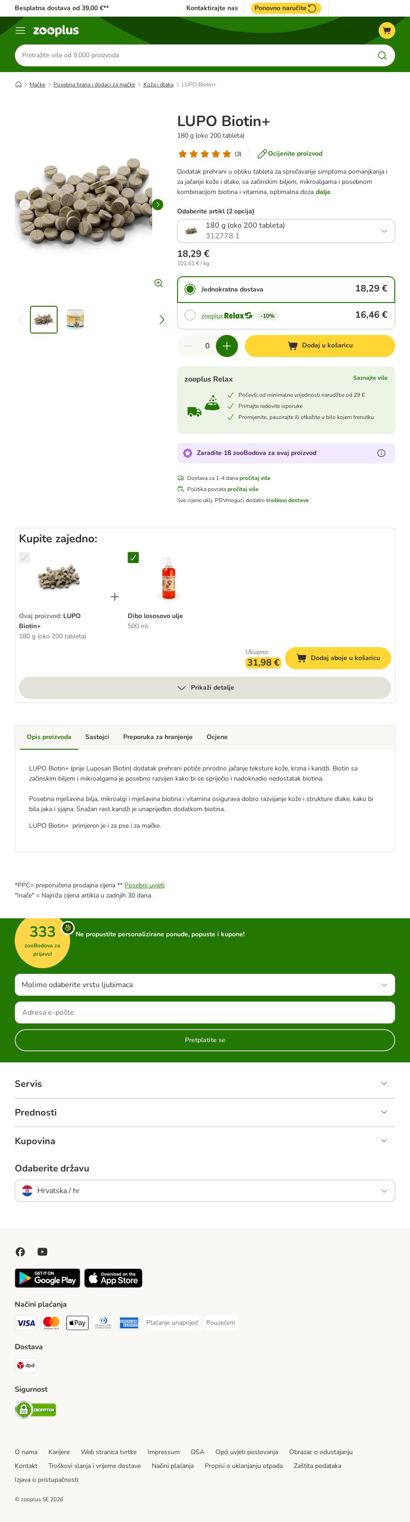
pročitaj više (255, 478)
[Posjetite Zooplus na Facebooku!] (20, 1251)
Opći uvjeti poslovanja (246, 1452)
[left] (24, 204)
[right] (157, 204)
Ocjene (217, 737)
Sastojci (97, 737)
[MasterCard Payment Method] (52, 1325)
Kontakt (26, 1465)
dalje (323, 192)
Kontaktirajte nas (212, 8)
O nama (26, 1452)
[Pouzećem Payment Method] (220, 1323)
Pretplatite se (205, 1040)
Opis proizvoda (49, 737)
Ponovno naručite (286, 8)
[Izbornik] (20, 30)
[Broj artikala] (207, 346)
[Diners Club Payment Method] (103, 1325)
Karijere (59, 1452)
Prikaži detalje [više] (205, 688)
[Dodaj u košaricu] (320, 346)
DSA (197, 1452)
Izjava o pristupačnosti (46, 1479)
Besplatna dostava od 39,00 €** (62, 8)
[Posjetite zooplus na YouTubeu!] (42, 1251)
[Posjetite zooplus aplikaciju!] (47, 1285)
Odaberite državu (52, 1168)
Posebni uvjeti (145, 885)
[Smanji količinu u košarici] (188, 346)
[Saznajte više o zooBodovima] (381, 453)
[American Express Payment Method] (129, 1325)
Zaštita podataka (317, 1465)
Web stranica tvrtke (109, 1452)
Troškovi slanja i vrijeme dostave (94, 1465)
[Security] (35, 1411)
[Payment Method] (77, 1325)
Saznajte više (370, 378)
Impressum (164, 1452)
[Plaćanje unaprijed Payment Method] (172, 1323)
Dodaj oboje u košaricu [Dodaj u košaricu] (343, 660)
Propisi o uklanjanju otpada (244, 1465)
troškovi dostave (287, 500)
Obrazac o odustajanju (321, 1452)
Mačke (37, 84)
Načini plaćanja (173, 1465)
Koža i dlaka (158, 84)
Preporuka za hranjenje (158, 737)
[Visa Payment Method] (26, 1325)
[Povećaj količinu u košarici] (227, 346)
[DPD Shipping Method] (26, 1367)
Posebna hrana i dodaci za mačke (94, 84)
